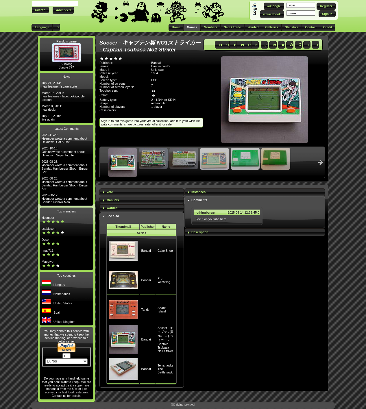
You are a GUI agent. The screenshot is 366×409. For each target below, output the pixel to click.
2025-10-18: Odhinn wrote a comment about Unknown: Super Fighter (63, 152)
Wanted (111, 208)
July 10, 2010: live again (51, 117)
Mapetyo (47, 261)
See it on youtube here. (211, 219)
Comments (199, 200)
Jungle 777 (66, 67)
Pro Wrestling (164, 280)
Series (141, 233)
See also (112, 216)
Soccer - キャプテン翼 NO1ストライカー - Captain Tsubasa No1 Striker (165, 339)
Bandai (146, 250)
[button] (40, 10)
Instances (198, 192)
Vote (109, 192)
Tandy (145, 309)
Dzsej (45, 239)
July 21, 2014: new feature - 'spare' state (59, 84)
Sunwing (67, 64)
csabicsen (48, 228)
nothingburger (205, 212)
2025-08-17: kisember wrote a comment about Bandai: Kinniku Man (64, 198)
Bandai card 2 (160, 66)
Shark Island (162, 309)
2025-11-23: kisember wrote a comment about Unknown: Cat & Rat (64, 138)
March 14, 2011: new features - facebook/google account (63, 96)
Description (199, 232)
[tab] (141, 192)
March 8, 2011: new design (52, 107)
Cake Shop (165, 250)
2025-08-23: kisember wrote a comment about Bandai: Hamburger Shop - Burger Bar (65, 167)
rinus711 (47, 250)
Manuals (112, 200)
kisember (48, 217)
